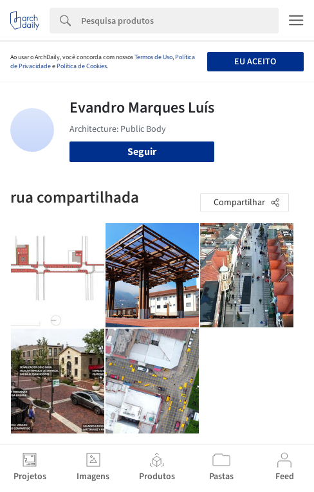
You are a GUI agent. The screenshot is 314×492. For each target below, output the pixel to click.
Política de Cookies (82, 66)
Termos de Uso (153, 57)
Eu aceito (255, 61)
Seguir (141, 152)
